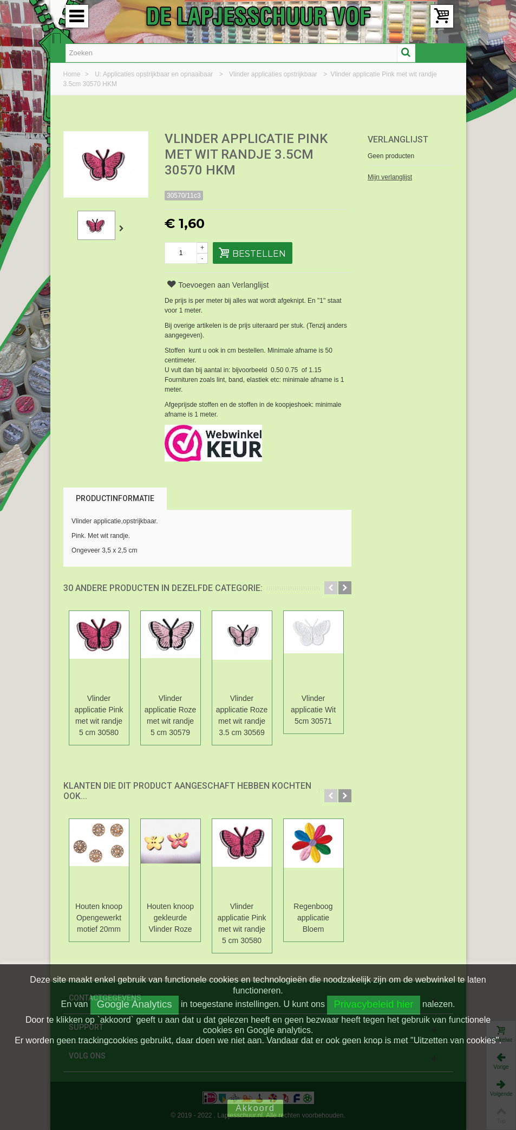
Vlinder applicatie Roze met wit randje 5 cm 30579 (171, 715)
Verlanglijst (398, 139)
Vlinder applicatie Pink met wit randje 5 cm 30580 (98, 715)
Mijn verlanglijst (390, 177)
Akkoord (255, 1108)
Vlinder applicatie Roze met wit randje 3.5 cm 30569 (242, 715)
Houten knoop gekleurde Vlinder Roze (170, 917)
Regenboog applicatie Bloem (312, 917)
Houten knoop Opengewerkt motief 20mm (98, 917)
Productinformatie (115, 498)
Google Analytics (134, 1004)
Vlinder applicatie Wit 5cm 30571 (313, 709)
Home (72, 74)
